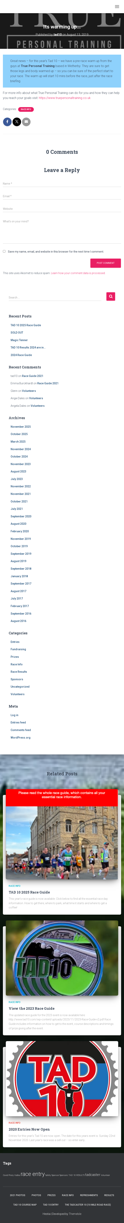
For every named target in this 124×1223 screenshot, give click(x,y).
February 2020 (20, 531)
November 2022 (21, 486)
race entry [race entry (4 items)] (33, 1174)
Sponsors (17, 679)
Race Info (26, 109)
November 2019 (21, 538)
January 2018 (19, 576)
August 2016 (18, 621)
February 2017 (20, 606)
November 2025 (21, 426)
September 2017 (21, 583)
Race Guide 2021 (32, 376)
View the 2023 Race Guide (31, 1008)
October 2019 (19, 546)
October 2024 (19, 456)
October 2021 (19, 501)
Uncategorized (20, 686)
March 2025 (18, 441)
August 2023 (18, 471)
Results (109, 1195)
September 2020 (21, 516)
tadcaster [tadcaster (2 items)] (92, 1174)
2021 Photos (17, 1195)
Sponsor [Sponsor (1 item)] (55, 1175)
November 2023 (21, 464)
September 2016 (21, 613)
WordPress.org (21, 737)
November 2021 (21, 493)
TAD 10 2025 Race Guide (26, 325)
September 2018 (21, 568)
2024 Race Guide (21, 355)
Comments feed (21, 730)
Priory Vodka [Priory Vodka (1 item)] (14, 1175)
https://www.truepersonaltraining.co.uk (65, 98)
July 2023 (17, 479)
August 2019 (18, 561)
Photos (36, 1195)
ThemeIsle (75, 1213)
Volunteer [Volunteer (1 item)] (105, 1175)
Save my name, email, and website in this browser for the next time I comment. (56, 251)
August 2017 (18, 591)
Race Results (19, 671)
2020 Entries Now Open (29, 1129)
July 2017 (17, 598)
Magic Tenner (19, 340)
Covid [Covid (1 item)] (5, 1175)
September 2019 (21, 553)
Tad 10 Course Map (25, 1204)
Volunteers (29, 390)
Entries (15, 641)
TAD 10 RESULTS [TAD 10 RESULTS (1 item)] (77, 1175)
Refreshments (89, 1195)
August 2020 (18, 523)
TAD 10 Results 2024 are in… (28, 347)
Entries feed (18, 722)
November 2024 (21, 449)
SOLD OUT (17, 332)
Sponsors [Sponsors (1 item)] (63, 1175)
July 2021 (17, 508)
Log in (14, 715)
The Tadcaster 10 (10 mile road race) (88, 1204)
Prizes (15, 656)
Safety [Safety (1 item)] (48, 1175)
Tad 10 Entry (51, 1204)
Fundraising (18, 649)
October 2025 (19, 434)
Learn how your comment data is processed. (78, 273)
